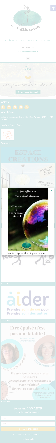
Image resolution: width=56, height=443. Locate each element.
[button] (49, 193)
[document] (28, 221)
